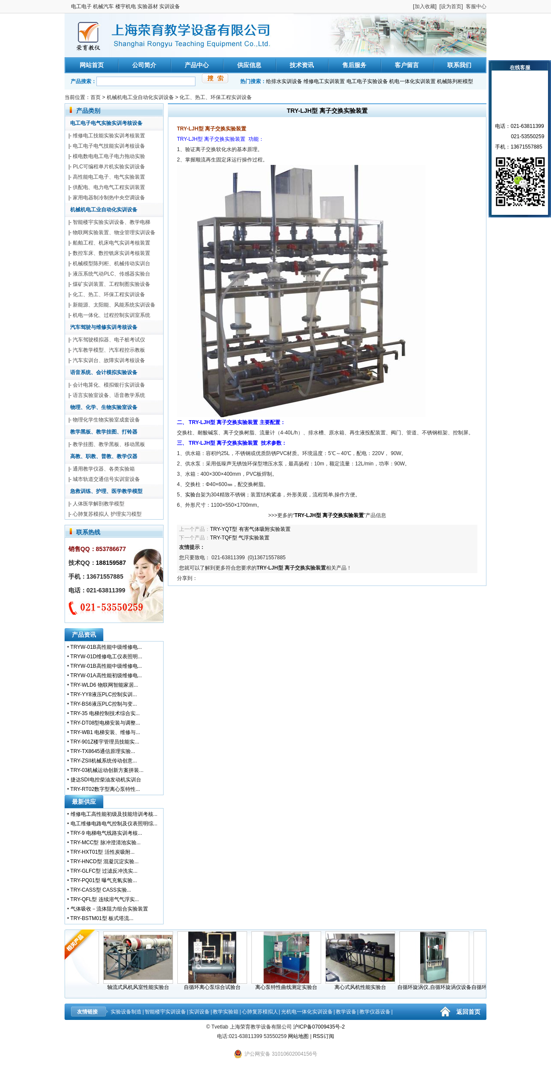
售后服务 (354, 65)
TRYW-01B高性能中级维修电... (106, 647)
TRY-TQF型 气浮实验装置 (239, 538)
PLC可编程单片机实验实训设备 (109, 167)
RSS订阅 (323, 1036)
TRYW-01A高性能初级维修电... (106, 675)
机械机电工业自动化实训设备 (140, 97)
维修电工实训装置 (324, 81)
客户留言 (407, 65)
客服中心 (476, 6)
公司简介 (144, 65)
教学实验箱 (225, 1012)
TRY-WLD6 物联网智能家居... (104, 685)
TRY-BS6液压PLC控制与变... (103, 704)
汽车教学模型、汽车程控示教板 (109, 350)
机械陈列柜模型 (455, 81)
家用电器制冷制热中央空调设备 (109, 198)
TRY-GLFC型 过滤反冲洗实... (103, 871)
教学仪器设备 (374, 1012)
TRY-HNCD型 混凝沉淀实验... (104, 861)
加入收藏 (425, 6)
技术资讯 (302, 65)
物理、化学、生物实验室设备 (103, 407)
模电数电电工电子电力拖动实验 (109, 156)
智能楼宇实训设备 (165, 1012)
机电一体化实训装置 (412, 81)
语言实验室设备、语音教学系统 (109, 395)
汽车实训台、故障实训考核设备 (109, 360)
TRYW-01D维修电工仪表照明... (106, 657)
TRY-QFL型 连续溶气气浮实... (104, 899)
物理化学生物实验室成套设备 (106, 420)
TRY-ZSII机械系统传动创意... (103, 761)
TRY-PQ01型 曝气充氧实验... (103, 880)
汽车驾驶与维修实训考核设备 (103, 327)
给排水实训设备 (284, 81)
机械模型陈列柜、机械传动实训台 (111, 263)
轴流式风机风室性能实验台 (141, 984)
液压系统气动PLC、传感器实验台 (111, 274)
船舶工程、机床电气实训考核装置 (111, 243)
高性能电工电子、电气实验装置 (109, 177)
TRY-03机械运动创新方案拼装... (106, 770)
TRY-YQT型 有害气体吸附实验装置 (250, 529)
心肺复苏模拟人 (260, 1012)
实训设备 (199, 1012)
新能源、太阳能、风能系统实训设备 (114, 305)
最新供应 (84, 801)
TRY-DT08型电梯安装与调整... (105, 723)
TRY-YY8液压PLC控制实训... (103, 694)
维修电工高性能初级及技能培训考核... (114, 814)
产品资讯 (84, 634)
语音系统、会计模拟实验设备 (103, 372)
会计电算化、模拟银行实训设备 (109, 385)
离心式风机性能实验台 (363, 984)
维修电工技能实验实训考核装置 (109, 136)
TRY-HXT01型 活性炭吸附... (102, 852)
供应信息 (249, 65)
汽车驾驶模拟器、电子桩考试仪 (109, 340)
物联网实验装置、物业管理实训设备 (114, 232)
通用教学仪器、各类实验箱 (104, 469)
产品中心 (197, 65)
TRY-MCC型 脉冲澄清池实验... (105, 843)
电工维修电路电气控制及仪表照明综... (114, 824)
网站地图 (298, 1036)
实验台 (193, 495)
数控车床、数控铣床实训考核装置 (111, 253)
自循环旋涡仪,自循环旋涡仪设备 (437, 984)
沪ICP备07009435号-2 (319, 1027)
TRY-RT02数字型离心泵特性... (105, 789)
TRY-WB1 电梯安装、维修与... (105, 732)
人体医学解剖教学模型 (98, 504)
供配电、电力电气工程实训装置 (109, 187)
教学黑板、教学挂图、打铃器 (103, 432)
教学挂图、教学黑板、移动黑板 (109, 444)
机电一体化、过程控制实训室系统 (111, 315)
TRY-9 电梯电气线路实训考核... (106, 833)
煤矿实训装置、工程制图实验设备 (111, 284)
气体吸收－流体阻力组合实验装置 (109, 909)
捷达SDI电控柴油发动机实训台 (106, 780)
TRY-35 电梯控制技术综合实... (104, 713)
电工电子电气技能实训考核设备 (109, 146)
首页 (95, 97)
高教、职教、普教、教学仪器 (103, 456)
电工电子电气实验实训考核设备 (106, 123)
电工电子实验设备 (367, 81)
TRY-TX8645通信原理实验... (102, 751)
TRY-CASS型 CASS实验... (100, 890)
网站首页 (92, 65)
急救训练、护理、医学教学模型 (106, 491)
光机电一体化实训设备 (307, 1012)
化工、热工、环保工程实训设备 (216, 97)
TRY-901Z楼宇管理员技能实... (104, 742)
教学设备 (346, 1012)
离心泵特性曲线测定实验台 (289, 984)
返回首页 (468, 1011)
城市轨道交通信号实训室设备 (106, 479)
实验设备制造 (126, 1012)
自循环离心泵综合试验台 (215, 984)
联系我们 (459, 65)
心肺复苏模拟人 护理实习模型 (107, 514)
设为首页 (451, 6)
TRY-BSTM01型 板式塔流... (101, 918)
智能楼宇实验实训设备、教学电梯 (111, 222)
